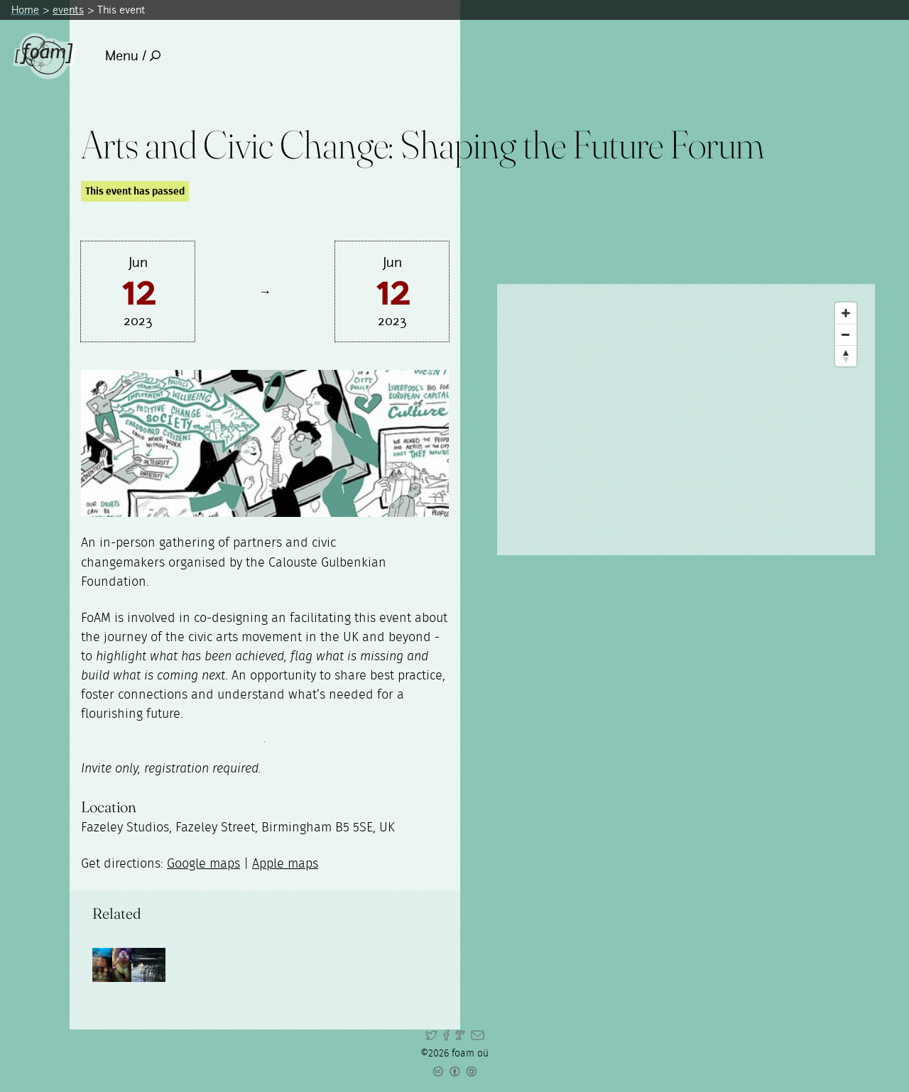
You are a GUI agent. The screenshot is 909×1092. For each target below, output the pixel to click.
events (68, 9)
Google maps (203, 864)
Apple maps (285, 864)
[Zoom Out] (845, 334)
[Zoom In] (845, 313)
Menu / (133, 56)
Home (25, 9)
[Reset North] (845, 355)
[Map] (686, 419)
